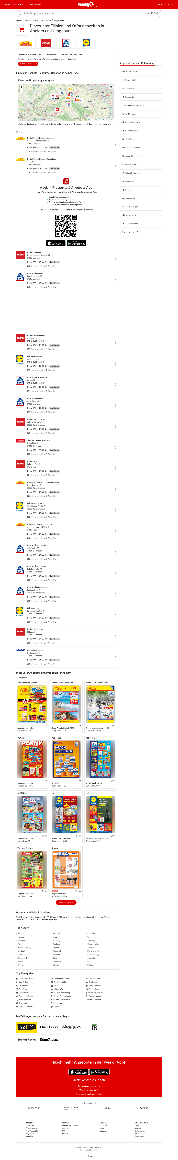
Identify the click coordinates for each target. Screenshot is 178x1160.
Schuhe (126, 190)
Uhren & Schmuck (94, 993)
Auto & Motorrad (130, 71)
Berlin (95, 6)
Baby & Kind (128, 80)
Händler (22, 4)
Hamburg (20, 937)
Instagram (103, 1131)
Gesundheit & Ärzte (131, 122)
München (20, 940)
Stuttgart (20, 951)
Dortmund (21, 955)
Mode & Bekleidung (131, 156)
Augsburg (90, 940)
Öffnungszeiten (32, 1128)
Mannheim (56, 962)
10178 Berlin (152, 13)
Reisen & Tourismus (132, 173)
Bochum (55, 947)
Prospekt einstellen (70, 1126)
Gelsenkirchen (92, 944)
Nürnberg (55, 940)
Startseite (30, 1126)
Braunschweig (92, 955)
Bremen (20, 965)
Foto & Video (23, 1003)
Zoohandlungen (130, 224)
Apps (170, 4)
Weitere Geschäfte (130, 232)
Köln (19, 944)
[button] (111, 87)
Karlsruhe (90, 933)
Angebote (30, 1133)
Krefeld (89, 965)
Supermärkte (129, 215)
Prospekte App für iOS (89, 1090)
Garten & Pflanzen (25, 1007)
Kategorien (35, 4)
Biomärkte (21, 989)
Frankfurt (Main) (23, 947)
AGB (137, 1133)
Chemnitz (90, 958)
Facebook (103, 1126)
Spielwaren (128, 198)
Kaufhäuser (128, 139)
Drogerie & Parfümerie (133, 105)
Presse (138, 1128)
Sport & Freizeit (130, 207)
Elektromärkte (129, 114)
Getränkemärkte (130, 131)
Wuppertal (56, 951)
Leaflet (91, 120)
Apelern (19, 20)
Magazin (161, 4)
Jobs (137, 1126)
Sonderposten (93, 979)
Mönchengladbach (94, 951)
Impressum (139, 1136)
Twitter (101, 1128)
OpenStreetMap (101, 120)
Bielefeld (55, 955)
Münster (55, 965)
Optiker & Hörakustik (132, 165)
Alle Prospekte (66, 902)
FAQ (64, 1131)
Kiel (88, 962)
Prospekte (10, 4)
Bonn (54, 958)
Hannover (56, 933)
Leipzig (54, 937)
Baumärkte (128, 88)
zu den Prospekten (28, 64)
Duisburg (55, 944)
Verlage (65, 1128)
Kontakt (65, 1133)
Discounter (128, 97)
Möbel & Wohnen (131, 148)
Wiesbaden (91, 937)
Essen (19, 962)
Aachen (90, 947)
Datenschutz (140, 1131)
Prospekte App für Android (89, 1086)
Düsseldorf (21, 958)
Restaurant (128, 181)
